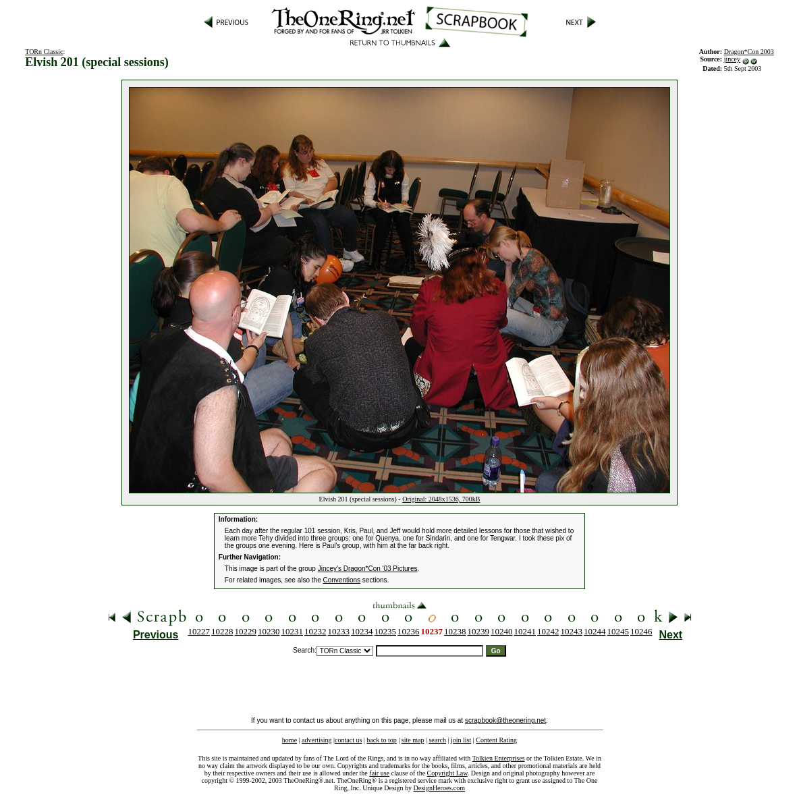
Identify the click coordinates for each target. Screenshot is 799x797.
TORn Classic (44, 51)
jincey (732, 59)
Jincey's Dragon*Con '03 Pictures (368, 568)
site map (413, 740)
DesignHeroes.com (439, 788)
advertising (316, 740)
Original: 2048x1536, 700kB (441, 499)
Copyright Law (447, 773)
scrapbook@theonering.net (505, 720)
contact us (348, 740)
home (289, 740)
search (437, 740)
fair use (379, 773)
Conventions (342, 580)
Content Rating (496, 740)
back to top (381, 740)
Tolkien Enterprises (498, 758)
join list (461, 740)
